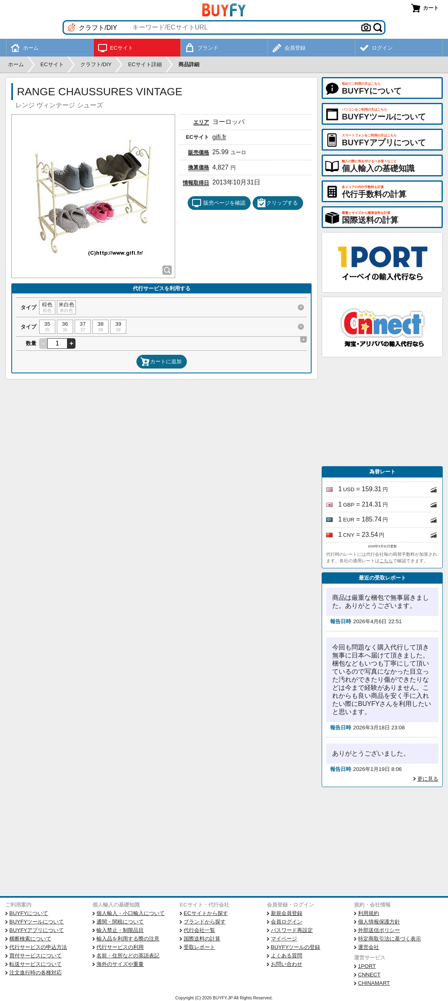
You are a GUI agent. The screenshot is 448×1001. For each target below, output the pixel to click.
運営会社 (368, 947)
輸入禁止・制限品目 (120, 930)
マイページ (284, 939)
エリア (201, 122)
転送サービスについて (35, 964)
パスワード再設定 (292, 930)
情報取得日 (196, 183)
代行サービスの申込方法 (38, 947)
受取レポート (199, 947)
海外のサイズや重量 (120, 964)
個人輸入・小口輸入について (130, 913)
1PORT (367, 966)
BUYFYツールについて (36, 922)
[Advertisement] (382, 411)
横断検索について (30, 939)
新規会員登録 (286, 913)
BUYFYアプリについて (36, 930)
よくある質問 (286, 956)
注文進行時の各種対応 (35, 973)
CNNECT (369, 975)
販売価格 (198, 152)
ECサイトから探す (206, 913)
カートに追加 (161, 361)
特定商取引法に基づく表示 (389, 939)
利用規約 (368, 913)
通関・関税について (120, 922)
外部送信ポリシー (379, 930)
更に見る (427, 779)
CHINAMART (374, 983)
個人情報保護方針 (379, 922)
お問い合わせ (286, 964)
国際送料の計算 (202, 939)
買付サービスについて (35, 956)
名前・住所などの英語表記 (127, 956)
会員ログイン (286, 922)
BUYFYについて (28, 913)
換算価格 (198, 167)
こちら (386, 560)
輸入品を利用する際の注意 (127, 939)
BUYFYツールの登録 (295, 947)
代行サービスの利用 (120, 947)
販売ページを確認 (218, 203)
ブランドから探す (205, 922)
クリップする (277, 203)
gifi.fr (219, 137)
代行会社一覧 (199, 930)
